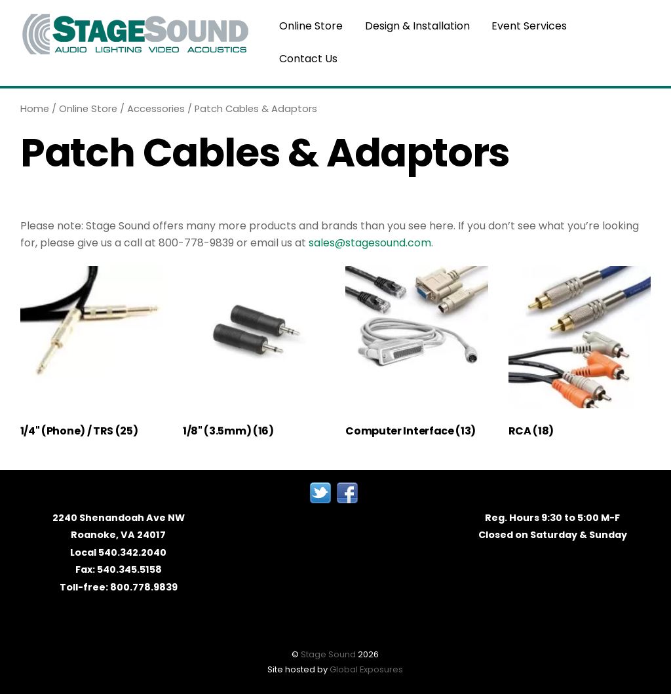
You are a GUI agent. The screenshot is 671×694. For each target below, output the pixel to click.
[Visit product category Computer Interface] (416, 355)
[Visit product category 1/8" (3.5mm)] (254, 355)
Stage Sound (328, 654)
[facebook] (347, 492)
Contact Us (309, 58)
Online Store (311, 25)
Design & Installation (417, 25)
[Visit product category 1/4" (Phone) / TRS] (91, 355)
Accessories (156, 108)
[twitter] (320, 492)
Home (34, 108)
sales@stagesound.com (370, 242)
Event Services (529, 25)
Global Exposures (366, 669)
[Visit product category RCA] (579, 355)
